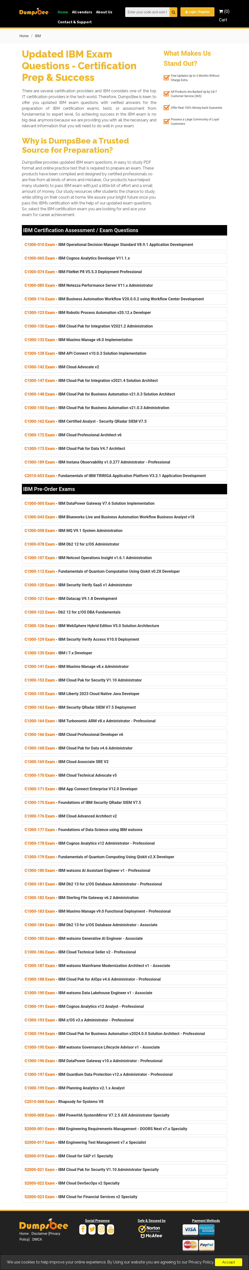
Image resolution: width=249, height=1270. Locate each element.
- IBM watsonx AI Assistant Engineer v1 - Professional (87, 870)
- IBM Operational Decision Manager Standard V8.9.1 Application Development (109, 244)
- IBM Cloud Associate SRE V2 (66, 761)
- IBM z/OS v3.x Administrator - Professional (79, 1020)
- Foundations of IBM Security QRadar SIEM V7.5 (83, 802)
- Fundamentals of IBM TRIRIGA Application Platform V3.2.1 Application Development (115, 475)
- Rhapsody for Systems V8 (64, 1101)
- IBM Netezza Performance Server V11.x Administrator (89, 285)
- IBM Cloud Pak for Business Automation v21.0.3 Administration (97, 407)
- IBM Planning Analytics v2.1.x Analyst (74, 1088)
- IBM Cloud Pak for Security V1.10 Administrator (83, 680)
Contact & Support (75, 22)
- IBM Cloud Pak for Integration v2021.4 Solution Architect (91, 380)
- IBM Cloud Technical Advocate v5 (71, 775)
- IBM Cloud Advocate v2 (62, 367)
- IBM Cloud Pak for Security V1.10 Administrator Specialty (92, 1169)
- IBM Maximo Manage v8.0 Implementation (79, 339)
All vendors (82, 12)
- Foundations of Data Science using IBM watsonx (83, 829)
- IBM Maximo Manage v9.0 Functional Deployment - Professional (98, 911)
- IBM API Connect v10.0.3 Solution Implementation (85, 353)
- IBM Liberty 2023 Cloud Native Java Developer (82, 693)
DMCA (37, 1239)
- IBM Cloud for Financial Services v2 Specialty (81, 1196)
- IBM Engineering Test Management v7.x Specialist (85, 1142)
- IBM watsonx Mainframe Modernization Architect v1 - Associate (97, 965)
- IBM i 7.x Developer (58, 653)
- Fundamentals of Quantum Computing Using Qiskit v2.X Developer (99, 857)
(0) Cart (224, 15)
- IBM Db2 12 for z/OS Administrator (72, 544)
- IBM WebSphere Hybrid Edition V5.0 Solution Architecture (92, 625)
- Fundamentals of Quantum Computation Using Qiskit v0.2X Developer (102, 571)
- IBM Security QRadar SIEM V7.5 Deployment (80, 707)
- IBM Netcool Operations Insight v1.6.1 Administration (88, 557)
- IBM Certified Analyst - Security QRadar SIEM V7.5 (86, 421)
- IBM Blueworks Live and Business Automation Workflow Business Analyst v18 (110, 517)
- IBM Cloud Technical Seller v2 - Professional (80, 952)
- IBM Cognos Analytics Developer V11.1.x (77, 258)
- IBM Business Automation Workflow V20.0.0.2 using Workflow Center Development (114, 299)
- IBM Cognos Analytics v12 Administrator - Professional (90, 843)
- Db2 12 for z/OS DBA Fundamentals (73, 612)
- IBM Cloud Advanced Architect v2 (71, 816)
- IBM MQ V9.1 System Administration (74, 530)
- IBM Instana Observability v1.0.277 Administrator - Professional (97, 462)
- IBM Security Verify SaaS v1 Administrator (78, 585)
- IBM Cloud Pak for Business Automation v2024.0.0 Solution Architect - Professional (115, 1033)
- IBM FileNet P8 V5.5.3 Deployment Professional (83, 271)
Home (63, 12)
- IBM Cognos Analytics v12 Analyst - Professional (84, 1006)
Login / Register (197, 12)
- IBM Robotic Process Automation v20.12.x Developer (88, 312)
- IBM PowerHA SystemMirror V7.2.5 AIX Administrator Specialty (97, 1115)
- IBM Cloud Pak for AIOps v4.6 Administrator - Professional (93, 979)
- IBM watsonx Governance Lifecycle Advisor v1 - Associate (92, 1047)
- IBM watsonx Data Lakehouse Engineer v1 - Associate (88, 993)
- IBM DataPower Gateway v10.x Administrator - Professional (93, 1061)
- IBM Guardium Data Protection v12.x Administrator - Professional (99, 1074)
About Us (104, 12)
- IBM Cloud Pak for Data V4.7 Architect (75, 448)
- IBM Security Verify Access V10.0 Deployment (82, 639)
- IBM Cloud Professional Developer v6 (74, 734)
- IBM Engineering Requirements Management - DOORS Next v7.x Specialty (106, 1129)
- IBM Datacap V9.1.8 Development (71, 598)
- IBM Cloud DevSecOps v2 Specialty (72, 1183)
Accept (228, 1262)
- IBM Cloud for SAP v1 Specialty (69, 1156)
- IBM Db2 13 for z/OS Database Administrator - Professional (93, 884)
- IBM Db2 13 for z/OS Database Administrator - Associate (91, 925)
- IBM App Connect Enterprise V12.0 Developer (81, 789)
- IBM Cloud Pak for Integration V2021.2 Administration (89, 326)
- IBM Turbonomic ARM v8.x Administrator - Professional (90, 721)
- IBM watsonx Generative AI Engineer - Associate (84, 938)
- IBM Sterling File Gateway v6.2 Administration (82, 897)
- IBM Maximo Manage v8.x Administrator (77, 666)
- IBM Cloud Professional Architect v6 (73, 435)
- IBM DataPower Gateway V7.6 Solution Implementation (90, 503)
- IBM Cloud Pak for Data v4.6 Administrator (79, 748)
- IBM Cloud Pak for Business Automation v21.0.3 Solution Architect (100, 394)
